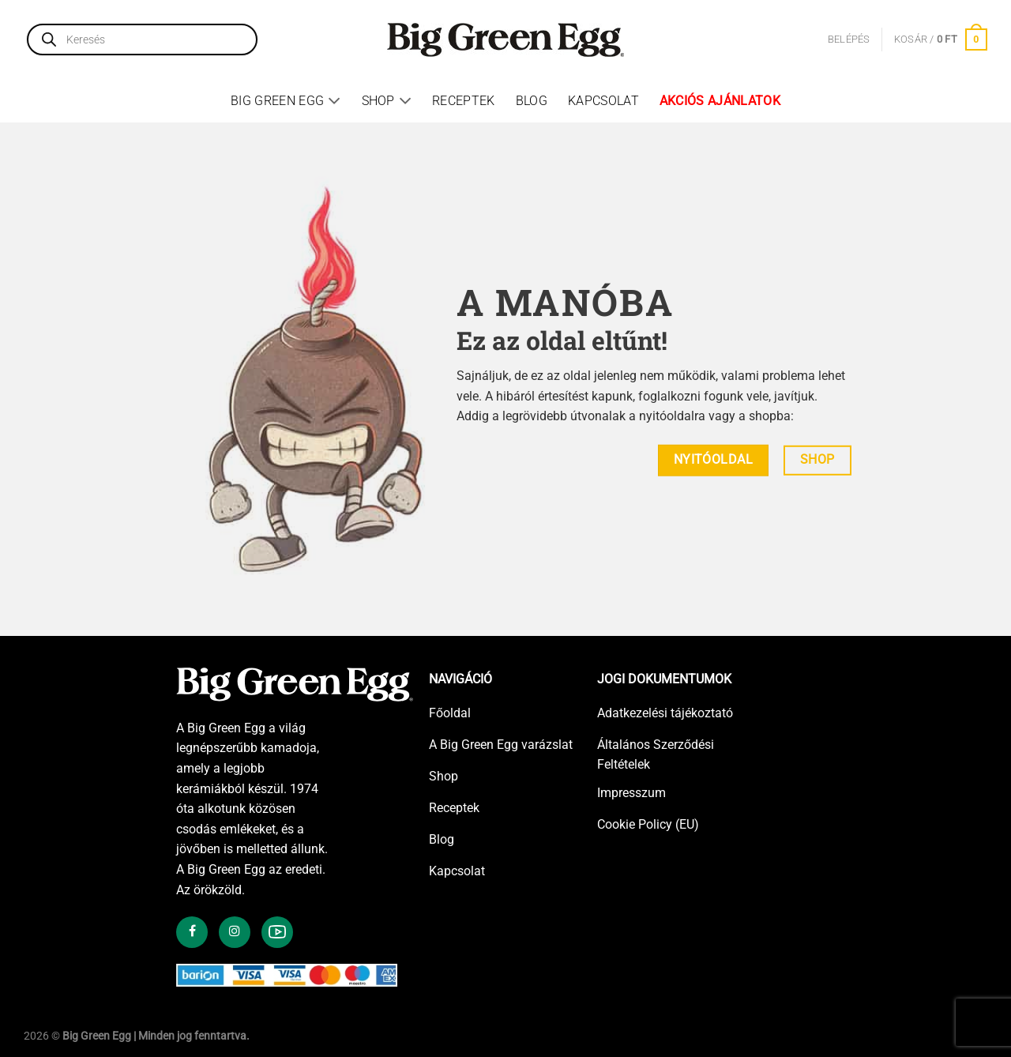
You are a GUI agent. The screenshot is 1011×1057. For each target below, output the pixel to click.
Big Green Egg (286, 101)
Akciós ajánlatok (720, 100)
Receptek (463, 100)
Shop (387, 101)
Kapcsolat (603, 100)
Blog (531, 100)
